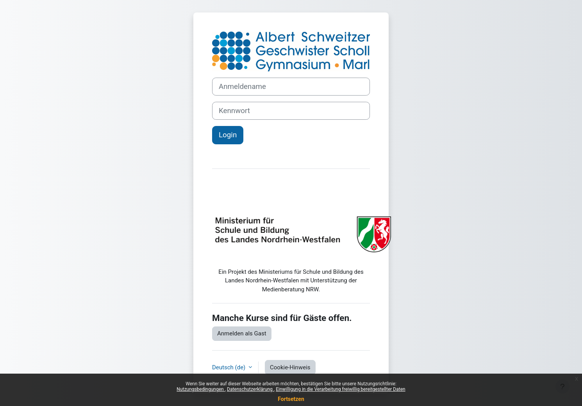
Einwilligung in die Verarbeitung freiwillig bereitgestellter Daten (340, 389)
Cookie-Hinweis (290, 367)
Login (228, 135)
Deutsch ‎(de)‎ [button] (229, 367)
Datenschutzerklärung (250, 389)
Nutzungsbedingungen (201, 389)
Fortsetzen (291, 399)
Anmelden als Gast (241, 333)
